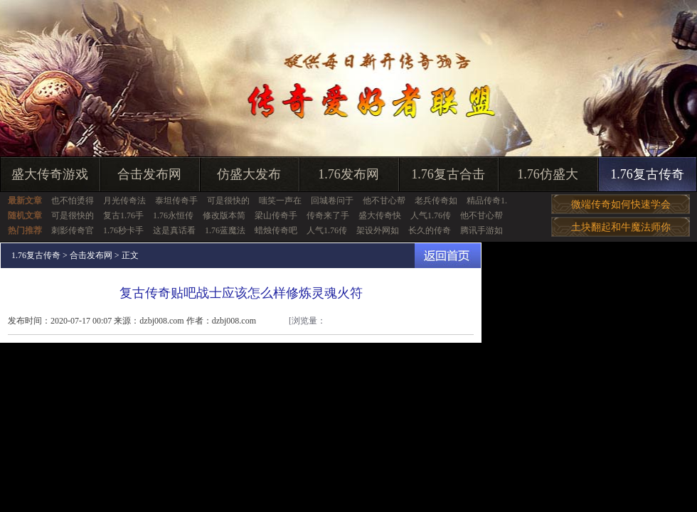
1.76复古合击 (448, 174)
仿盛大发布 (249, 174)
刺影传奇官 (72, 230)
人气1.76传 (430, 215)
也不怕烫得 (72, 201)
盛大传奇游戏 (49, 174)
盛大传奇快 (379, 215)
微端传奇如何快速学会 (621, 204)
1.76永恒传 (173, 215)
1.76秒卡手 (123, 230)
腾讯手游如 (481, 230)
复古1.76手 (123, 215)
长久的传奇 (429, 230)
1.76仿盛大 (547, 174)
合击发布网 (149, 174)
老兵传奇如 (436, 201)
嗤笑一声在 (280, 201)
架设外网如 (377, 230)
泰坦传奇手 (176, 201)
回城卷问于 (332, 201)
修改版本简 (224, 215)
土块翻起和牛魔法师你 (621, 227)
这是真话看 (174, 230)
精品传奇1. (487, 201)
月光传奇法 (124, 201)
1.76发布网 (348, 174)
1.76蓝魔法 (225, 230)
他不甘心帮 (384, 201)
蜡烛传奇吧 (276, 230)
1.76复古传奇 (647, 174)
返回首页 (448, 255)
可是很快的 (228, 201)
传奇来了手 (328, 215)
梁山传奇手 (276, 215)
